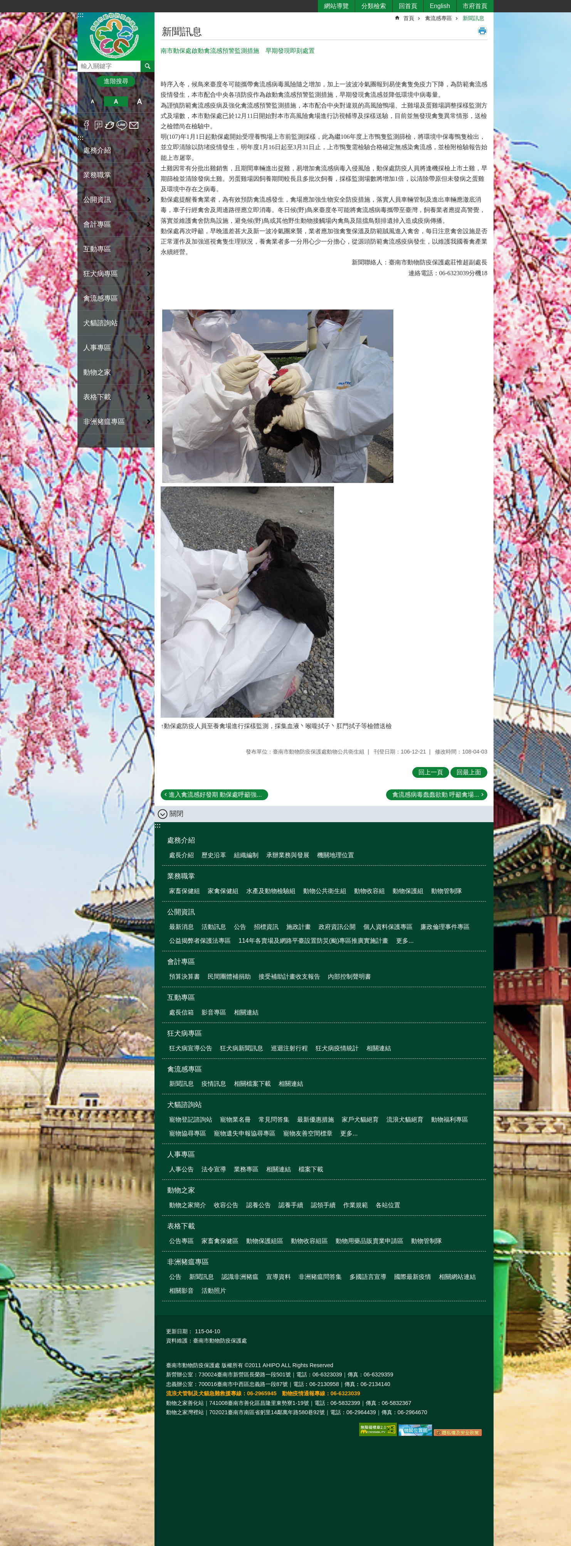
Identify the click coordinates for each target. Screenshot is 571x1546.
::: (80, 15)
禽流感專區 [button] (100, 298)
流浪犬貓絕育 (404, 1119)
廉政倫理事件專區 (445, 927)
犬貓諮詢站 (184, 1105)
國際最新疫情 (412, 1276)
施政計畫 (298, 927)
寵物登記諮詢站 (190, 1119)
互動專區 (181, 997)
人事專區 (181, 1154)
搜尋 (83, 64)
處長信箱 (181, 1012)
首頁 (408, 18)
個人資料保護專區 (388, 927)
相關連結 (246, 1012)
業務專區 (246, 1169)
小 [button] (92, 101)
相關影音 (181, 1290)
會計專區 (181, 962)
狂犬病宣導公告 (190, 1048)
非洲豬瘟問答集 (320, 1276)
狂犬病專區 (184, 1033)
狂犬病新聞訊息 (241, 1048)
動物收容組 (369, 891)
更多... (404, 940)
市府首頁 (475, 6)
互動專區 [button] (97, 249)
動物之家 (181, 1190)
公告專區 (181, 1241)
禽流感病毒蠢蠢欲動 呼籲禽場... (435, 794)
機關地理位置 (335, 855)
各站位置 (388, 1205)
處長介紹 (181, 855)
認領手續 (323, 1205)
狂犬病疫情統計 (337, 1048)
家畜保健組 (184, 891)
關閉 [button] (176, 814)
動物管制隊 (446, 891)
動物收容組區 (309, 1241)
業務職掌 (181, 876)
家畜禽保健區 (220, 1241)
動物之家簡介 (187, 1205)
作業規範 (355, 1205)
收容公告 (226, 1205)
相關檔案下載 (252, 1083)
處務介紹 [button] (97, 150)
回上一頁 (430, 772)
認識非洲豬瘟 (240, 1276)
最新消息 (181, 927)
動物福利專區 (449, 1119)
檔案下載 (311, 1169)
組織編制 (246, 855)
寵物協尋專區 (187, 1133)
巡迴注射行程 (289, 1048)
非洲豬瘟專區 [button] (104, 422)
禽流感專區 (438, 18)
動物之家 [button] (97, 372)
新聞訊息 (473, 18)
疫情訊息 (214, 1083)
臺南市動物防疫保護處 (116, 36)
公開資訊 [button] (97, 200)
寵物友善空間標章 (308, 1133)
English (440, 6)
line (122, 125)
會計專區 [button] (97, 224)
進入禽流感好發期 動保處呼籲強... (215, 794)
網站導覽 (336, 6)
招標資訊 (266, 927)
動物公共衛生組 (324, 891)
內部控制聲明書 (349, 976)
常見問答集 (274, 1119)
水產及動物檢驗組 (271, 891)
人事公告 (181, 1169)
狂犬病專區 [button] (100, 274)
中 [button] (116, 101)
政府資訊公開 (337, 927)
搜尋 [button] (148, 66)
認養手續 (291, 1205)
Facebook (86, 125)
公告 (240, 927)
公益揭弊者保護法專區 (200, 940)
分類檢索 (373, 6)
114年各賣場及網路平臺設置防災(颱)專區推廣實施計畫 (313, 940)
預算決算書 (184, 976)
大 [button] (139, 101)
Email (134, 125)
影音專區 (214, 1012)
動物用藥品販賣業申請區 (369, 1241)
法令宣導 (214, 1169)
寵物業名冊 (235, 1119)
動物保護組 (408, 891)
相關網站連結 (457, 1276)
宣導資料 (278, 1276)
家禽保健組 (223, 891)
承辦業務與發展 (287, 855)
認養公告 (258, 1205)
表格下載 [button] (97, 397)
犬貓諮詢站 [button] (100, 323)
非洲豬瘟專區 (188, 1262)
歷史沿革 (214, 855)
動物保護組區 (264, 1241)
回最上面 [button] (469, 772)
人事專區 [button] (97, 348)
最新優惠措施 (315, 1119)
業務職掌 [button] (97, 175)
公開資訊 (181, 912)
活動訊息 (214, 927)
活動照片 (214, 1290)
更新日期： (179, 1331)
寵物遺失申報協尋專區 (244, 1133)
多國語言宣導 (367, 1276)
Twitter (110, 125)
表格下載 (181, 1226)
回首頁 (408, 6)
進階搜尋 (116, 81)
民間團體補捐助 (229, 976)
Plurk (98, 125)
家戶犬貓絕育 (360, 1119)
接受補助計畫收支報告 (289, 976)
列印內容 (482, 31)
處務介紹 (181, 840)
